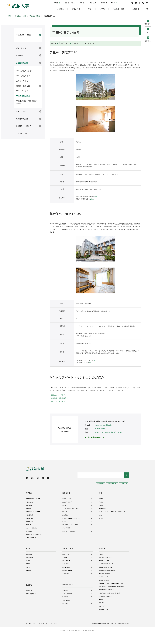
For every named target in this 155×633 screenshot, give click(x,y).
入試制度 (101, 553)
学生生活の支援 (34, 16)
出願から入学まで (103, 605)
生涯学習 (29, 583)
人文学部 (101, 502)
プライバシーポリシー (52, 622)
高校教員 (104, 2)
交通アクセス (29, 531)
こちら (96, 196)
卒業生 (81, 2)
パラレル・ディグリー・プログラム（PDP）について (112, 511)
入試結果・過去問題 (104, 560)
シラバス (101, 518)
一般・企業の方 (66, 599)
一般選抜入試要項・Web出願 (106, 563)
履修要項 (101, 515)
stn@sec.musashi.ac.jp (103, 425)
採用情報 (28, 622)
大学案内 (29, 493)
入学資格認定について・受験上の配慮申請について (111, 582)
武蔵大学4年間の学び (67, 502)
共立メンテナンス (57, 401)
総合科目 (64, 511)
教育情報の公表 (29, 521)
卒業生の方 (65, 596)
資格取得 (64, 556)
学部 (100, 493)
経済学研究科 (29, 553)
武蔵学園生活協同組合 (58, 398)
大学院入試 (28, 569)
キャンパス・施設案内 (31, 527)
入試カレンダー (103, 602)
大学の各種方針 (29, 515)
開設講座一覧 (29, 589)
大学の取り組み (29, 518)
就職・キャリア (66, 553)
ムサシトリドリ (66, 573)
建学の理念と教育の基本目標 (33, 498)
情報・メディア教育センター (69, 531)
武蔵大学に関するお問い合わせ (33, 534)
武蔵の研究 (28, 524)
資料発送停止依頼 (103, 608)
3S (113, 2)
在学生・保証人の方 (67, 592)
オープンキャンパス (104, 576)
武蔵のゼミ (65, 505)
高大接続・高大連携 (104, 579)
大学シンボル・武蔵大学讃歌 (33, 511)
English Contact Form (31, 537)
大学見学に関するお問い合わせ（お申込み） (110, 592)
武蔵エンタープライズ (58, 395)
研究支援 (28, 560)
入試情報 (102, 547)
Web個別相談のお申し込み (105, 595)
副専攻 (64, 521)
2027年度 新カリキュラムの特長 (70, 524)
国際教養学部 (102, 508)
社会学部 (101, 505)
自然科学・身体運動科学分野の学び (71, 518)
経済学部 (101, 498)
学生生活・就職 (20, 16)
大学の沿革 (28, 508)
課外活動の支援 (66, 566)
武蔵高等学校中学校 (123, 622)
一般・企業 (92, 2)
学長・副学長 (29, 505)
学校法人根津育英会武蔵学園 (100, 622)
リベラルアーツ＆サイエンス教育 (70, 508)
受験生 (56, 2)
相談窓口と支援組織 (67, 569)
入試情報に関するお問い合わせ (106, 589)
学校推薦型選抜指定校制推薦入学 (107, 569)
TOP (9, 16)
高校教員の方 (65, 602)
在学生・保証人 (69, 2)
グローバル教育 (66, 527)
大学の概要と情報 (30, 502)
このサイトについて (38, 622)
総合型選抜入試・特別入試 (105, 566)
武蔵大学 (113, 622)
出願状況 (101, 598)
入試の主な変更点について (105, 556)
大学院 (28, 547)
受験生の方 (65, 589)
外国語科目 (65, 515)
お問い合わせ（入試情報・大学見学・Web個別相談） (112, 585)
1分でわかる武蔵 (66, 498)
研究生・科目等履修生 (31, 592)
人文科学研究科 (29, 556)
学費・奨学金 (65, 563)
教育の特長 (66, 493)
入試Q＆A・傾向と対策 (104, 573)
